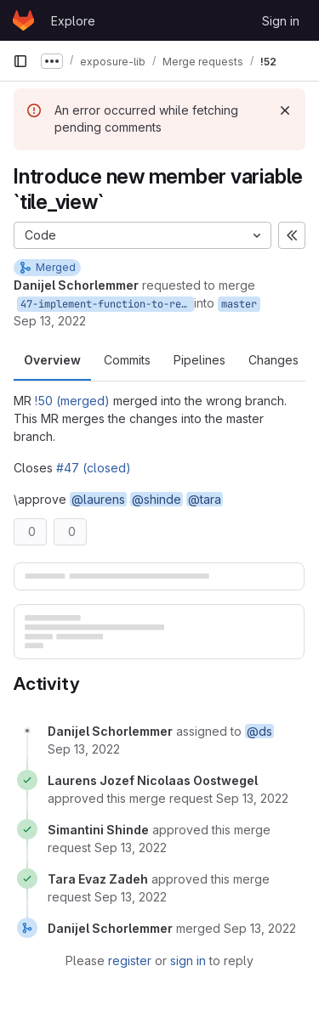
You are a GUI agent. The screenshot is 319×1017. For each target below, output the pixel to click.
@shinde (156, 499)
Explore (73, 21)
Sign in (280, 21)
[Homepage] (23, 20)
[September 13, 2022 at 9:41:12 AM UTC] (260, 928)
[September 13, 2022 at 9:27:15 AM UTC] (130, 847)
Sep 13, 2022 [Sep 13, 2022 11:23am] (50, 321)
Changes (273, 360)
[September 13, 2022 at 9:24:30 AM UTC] (252, 798)
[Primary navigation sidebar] (20, 61)
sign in (188, 960)
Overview (52, 360)
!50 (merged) (72, 400)
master (239, 304)
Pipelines (199, 360)
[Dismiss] (285, 110)
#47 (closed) (93, 467)
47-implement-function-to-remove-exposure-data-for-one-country (107, 304)
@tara (204, 499)
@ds (259, 731)
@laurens (98, 499)
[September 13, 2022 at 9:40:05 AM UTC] (130, 897)
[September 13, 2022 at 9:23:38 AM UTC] (84, 749)
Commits (127, 360)
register (129, 960)
